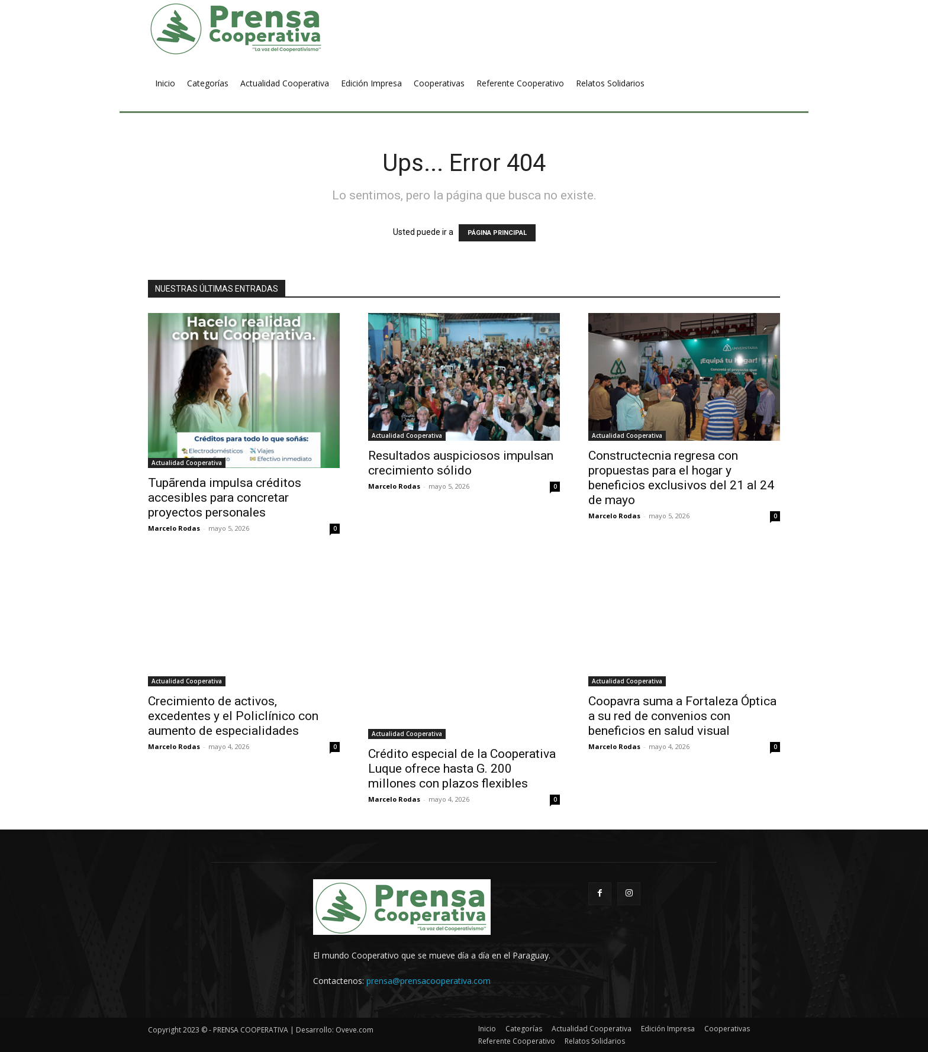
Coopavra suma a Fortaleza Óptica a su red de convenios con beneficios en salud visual (682, 716)
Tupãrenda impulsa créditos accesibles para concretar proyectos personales (224, 497)
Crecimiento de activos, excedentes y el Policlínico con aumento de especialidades (233, 716)
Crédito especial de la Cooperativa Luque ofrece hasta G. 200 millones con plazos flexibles (462, 768)
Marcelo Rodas (174, 528)
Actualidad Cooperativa (187, 463)
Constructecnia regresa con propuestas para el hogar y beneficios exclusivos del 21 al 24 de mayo (681, 477)
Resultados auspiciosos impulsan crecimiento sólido (460, 462)
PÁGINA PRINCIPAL (497, 233)
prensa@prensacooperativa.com (428, 980)
